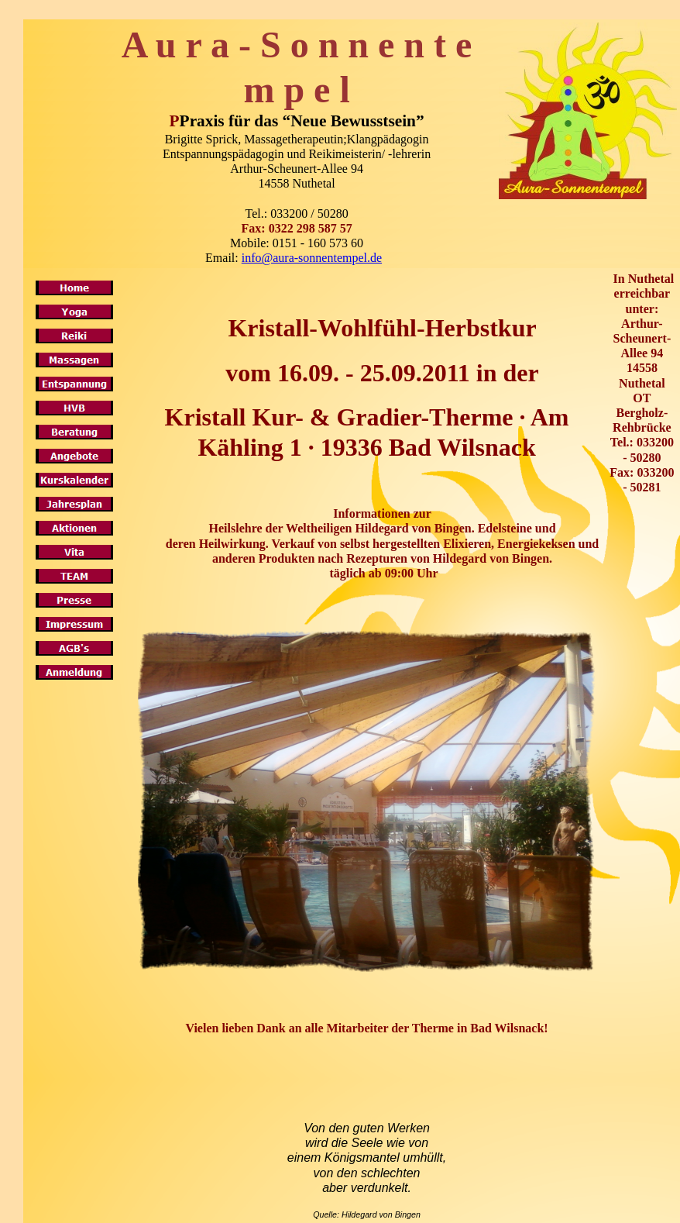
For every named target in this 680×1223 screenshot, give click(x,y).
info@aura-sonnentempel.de (312, 257)
